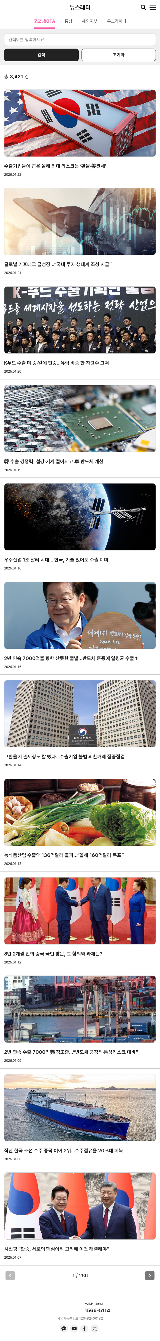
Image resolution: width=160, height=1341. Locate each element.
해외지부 (89, 21)
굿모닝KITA (44, 21)
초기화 (118, 54)
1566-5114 (97, 1310)
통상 (68, 21)
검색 (41, 54)
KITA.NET (8, 7)
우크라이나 (116, 21)
